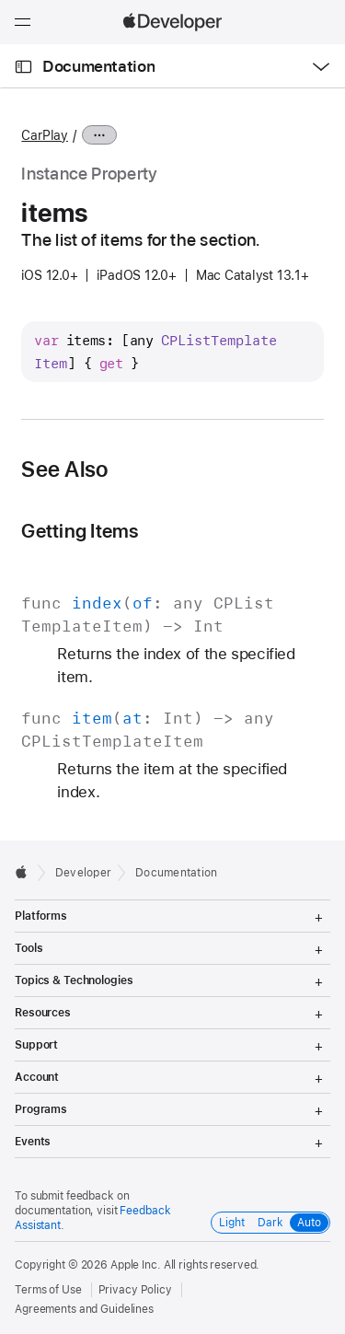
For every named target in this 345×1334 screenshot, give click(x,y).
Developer (83, 872)
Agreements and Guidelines (84, 1309)
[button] (0, 0)
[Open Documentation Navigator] (23, 66)
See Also (64, 469)
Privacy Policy (135, 1289)
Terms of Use (48, 1289)
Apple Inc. (135, 1265)
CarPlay (44, 135)
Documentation (98, 66)
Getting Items (79, 530)
